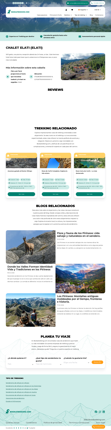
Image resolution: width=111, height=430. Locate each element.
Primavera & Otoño (56, 15)
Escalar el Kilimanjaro (13, 401)
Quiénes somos (12, 423)
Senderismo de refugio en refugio (17, 383)
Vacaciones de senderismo (15, 398)
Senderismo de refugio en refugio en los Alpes (22, 389)
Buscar (97, 362)
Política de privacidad (53, 423)
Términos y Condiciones (79, 423)
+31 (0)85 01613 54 (97, 3)
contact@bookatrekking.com (77, 3)
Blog (91, 15)
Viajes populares (42, 15)
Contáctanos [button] (99, 427)
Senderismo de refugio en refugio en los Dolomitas (23, 386)
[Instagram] (100, 412)
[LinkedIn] (104, 412)
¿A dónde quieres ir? (17, 358)
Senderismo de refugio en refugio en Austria (21, 392)
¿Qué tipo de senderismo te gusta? (48, 359)
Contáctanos (99, 15)
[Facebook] (96, 412)
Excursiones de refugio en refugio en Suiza (20, 395)
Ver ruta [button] (21, 194)
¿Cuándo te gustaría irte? (75, 358)
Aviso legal (100, 423)
